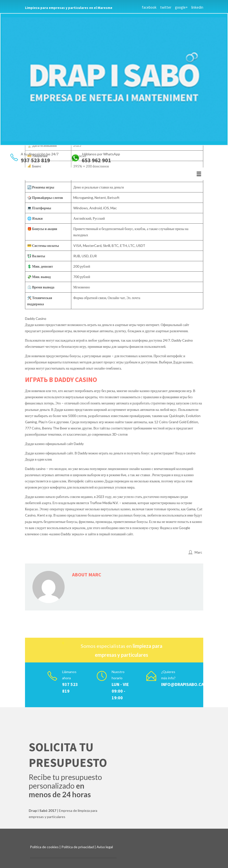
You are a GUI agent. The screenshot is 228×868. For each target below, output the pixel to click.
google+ (181, 7)
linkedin (197, 7)
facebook (149, 7)
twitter (165, 7)
